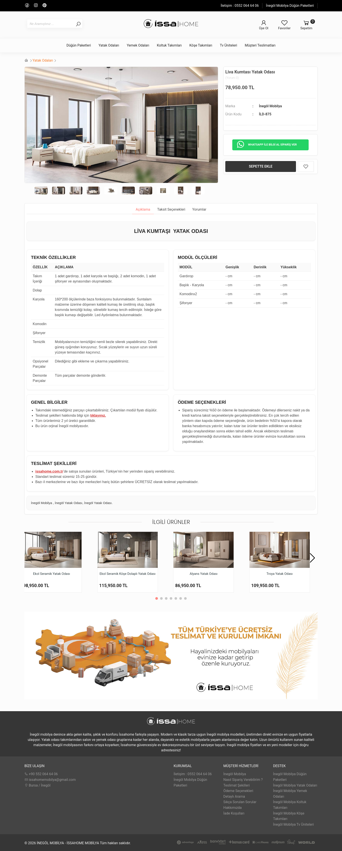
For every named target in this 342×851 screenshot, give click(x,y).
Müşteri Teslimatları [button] (260, 45)
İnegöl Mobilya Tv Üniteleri (293, 824)
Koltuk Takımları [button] (169, 45)
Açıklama (143, 209)
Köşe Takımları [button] (200, 45)
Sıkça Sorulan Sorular (239, 802)
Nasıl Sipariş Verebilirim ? (243, 780)
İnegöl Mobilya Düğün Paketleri (290, 5)
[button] (312, 558)
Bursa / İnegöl (37, 785)
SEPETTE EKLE (260, 166)
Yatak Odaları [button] (109, 45)
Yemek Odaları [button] (138, 45)
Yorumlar (199, 209)
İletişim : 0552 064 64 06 (240, 5)
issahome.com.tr (49, 471)
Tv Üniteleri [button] (228, 45)
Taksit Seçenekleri (171, 209)
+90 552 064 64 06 (41, 774)
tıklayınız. (98, 415)
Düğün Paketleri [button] (79, 45)
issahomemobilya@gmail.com (50, 780)
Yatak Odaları (42, 60)
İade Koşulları (233, 813)
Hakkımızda (232, 808)
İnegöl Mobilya (270, 106)
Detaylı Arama (234, 796)
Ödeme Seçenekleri (238, 791)
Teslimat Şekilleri (236, 785)
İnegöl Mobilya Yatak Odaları (295, 785)
